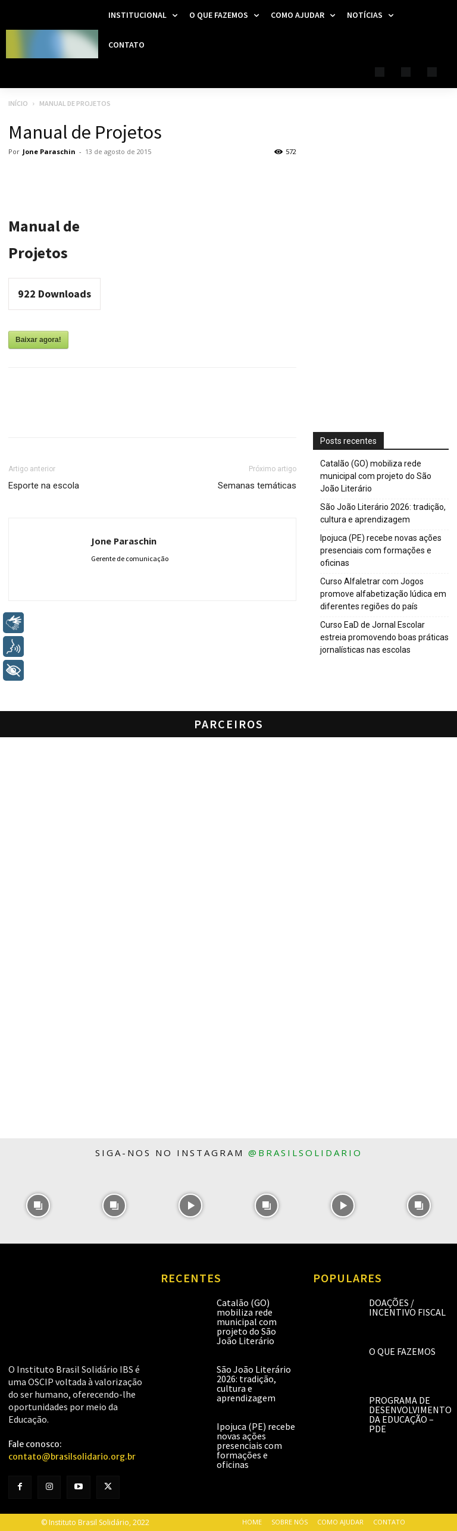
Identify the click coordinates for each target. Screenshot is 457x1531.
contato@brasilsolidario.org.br (72, 1456)
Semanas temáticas (257, 485)
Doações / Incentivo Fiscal (407, 1307)
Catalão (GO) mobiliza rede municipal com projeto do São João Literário (375, 476)
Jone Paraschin (49, 151)
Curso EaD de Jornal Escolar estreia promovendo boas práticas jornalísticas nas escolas (384, 637)
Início (18, 103)
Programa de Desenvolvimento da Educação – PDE (410, 1414)
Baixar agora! (38, 340)
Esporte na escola (43, 485)
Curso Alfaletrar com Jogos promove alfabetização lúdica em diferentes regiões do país (383, 594)
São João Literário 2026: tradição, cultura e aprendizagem (383, 513)
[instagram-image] (38, 1205)
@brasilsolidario (305, 1153)
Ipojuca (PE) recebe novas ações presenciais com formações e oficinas (381, 550)
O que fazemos (402, 1351)
